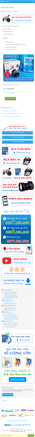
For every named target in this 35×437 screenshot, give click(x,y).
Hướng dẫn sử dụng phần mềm (11, 293)
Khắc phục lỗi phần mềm (9, 298)
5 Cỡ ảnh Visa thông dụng (10, 327)
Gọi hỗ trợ (30, 435)
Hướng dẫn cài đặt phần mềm (10, 291)
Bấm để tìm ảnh (7, 394)
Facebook (4, 400)
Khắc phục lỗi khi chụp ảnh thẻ (11, 317)
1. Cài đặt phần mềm (17, 132)
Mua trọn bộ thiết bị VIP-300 (10, 308)
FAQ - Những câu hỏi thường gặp (11, 323)
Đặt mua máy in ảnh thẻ (9, 307)
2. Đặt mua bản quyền (17, 137)
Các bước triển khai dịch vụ (10, 315)
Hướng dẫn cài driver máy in (10, 310)
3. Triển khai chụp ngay (17, 142)
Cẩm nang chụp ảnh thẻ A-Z (10, 314)
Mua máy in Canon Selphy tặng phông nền (11, 113)
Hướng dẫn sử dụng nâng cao (11, 294)
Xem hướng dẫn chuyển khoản (9, 92)
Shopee (22, 420)
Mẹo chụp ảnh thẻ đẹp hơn (10, 316)
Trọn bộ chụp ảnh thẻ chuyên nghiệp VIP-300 (12, 116)
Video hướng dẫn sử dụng (10, 295)
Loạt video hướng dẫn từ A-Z (11, 297)
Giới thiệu (26, 420)
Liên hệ (12, 420)
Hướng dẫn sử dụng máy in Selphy (12, 319)
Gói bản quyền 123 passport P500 (10, 110)
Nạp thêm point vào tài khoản (10, 303)
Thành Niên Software (19, 428)
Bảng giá (9, 420)
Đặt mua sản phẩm (10, 98)
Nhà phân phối (17, 420)
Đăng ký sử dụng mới (9, 302)
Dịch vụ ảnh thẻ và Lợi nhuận (10, 325)
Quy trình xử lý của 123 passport (11, 324)
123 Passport (5, 1)
